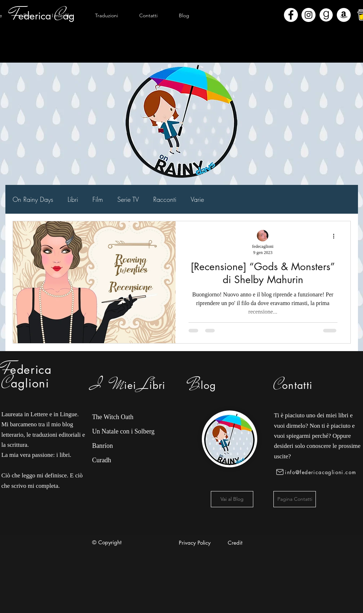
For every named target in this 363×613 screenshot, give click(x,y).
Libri (73, 199)
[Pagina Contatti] (294, 499)
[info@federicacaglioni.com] (317, 472)
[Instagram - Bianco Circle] (308, 15)
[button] (63, 15)
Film (97, 199)
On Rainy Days (33, 199)
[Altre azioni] (336, 236)
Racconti (164, 199)
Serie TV (128, 199)
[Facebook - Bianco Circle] (291, 15)
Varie (197, 199)
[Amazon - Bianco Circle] (344, 15)
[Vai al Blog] (232, 499)
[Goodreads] (326, 15)
